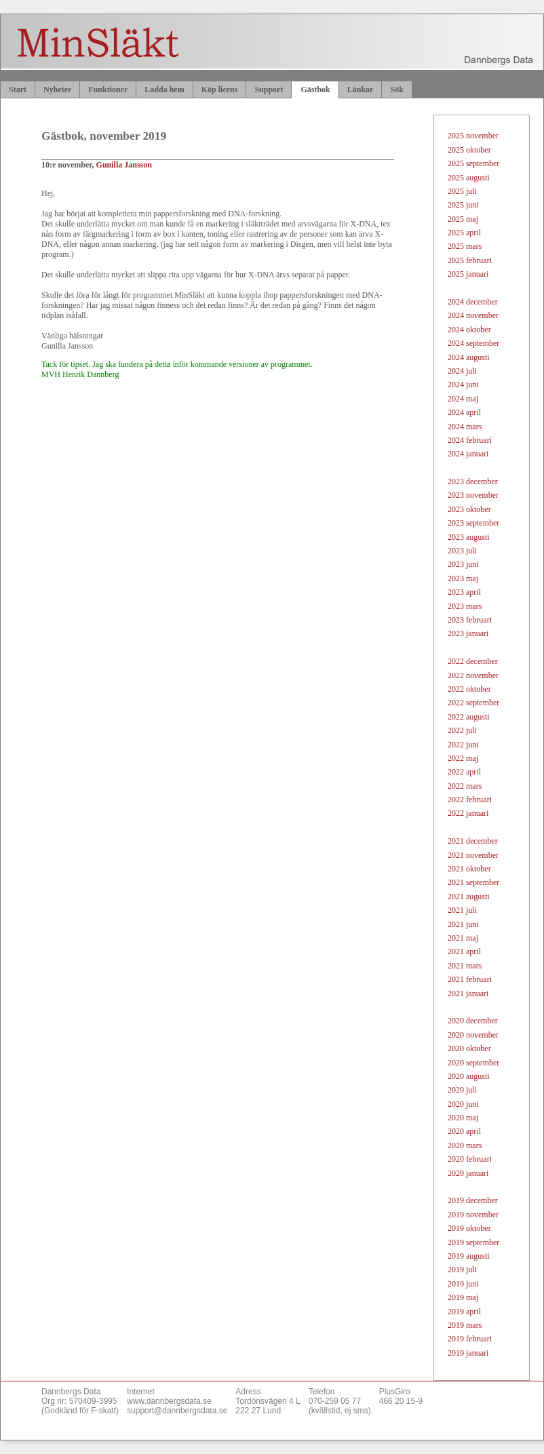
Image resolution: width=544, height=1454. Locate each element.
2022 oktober (469, 689)
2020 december (473, 1020)
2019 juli (462, 1269)
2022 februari (470, 799)
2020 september (473, 1062)
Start (17, 89)
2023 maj (463, 578)
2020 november (473, 1035)
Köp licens (219, 89)
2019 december (473, 1200)
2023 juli (462, 550)
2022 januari (468, 813)
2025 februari (470, 260)
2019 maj (463, 1297)
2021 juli (462, 910)
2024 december (473, 302)
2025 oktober (469, 150)
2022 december (473, 661)
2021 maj (463, 938)
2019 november (473, 1214)
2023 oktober (469, 509)
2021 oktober (469, 868)
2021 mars (465, 965)
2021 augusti (469, 896)
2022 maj (463, 758)
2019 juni (463, 1284)
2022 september (473, 702)
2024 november (473, 315)
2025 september (473, 163)
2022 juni (463, 744)
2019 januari (468, 1353)
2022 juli (462, 730)
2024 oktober (469, 329)
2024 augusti (469, 357)
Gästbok (315, 89)
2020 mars (465, 1145)
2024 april (464, 412)
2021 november (473, 855)
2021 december (473, 841)
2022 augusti (469, 717)
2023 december (473, 481)
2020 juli (462, 1090)
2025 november (473, 135)
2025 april (464, 232)
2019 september (473, 1242)
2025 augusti (469, 177)
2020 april (464, 1131)
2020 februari (470, 1159)
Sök (396, 89)
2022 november (473, 675)
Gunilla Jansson (124, 165)
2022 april (464, 772)
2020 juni (463, 1104)
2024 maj (463, 399)
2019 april (464, 1311)
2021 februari (470, 979)
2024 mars (465, 426)
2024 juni (463, 384)
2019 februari (470, 1338)
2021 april (464, 951)
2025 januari (468, 274)
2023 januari (468, 633)
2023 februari (470, 620)
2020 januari (468, 1173)
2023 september (473, 523)
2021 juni (463, 924)
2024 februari (470, 440)
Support (268, 89)
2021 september (473, 882)
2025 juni (463, 205)
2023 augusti (469, 537)
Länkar (360, 89)
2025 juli (462, 191)
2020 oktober (469, 1048)
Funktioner (108, 89)
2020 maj (463, 1117)
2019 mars (465, 1325)
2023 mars (465, 606)
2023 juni (463, 564)
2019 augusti (469, 1256)
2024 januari (468, 453)
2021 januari (468, 993)
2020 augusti (469, 1076)
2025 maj (463, 219)
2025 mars (465, 246)
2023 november (473, 495)
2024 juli (462, 371)
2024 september (473, 343)
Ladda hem (164, 89)
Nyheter (57, 89)
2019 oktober (469, 1228)
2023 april (464, 592)
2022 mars (465, 786)
